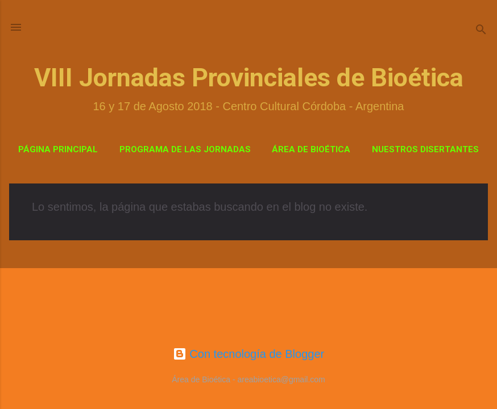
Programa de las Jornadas (185, 149)
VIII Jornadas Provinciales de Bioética (248, 77)
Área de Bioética (311, 149)
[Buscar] (481, 31)
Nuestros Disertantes (425, 149)
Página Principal (58, 149)
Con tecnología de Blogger (248, 354)
